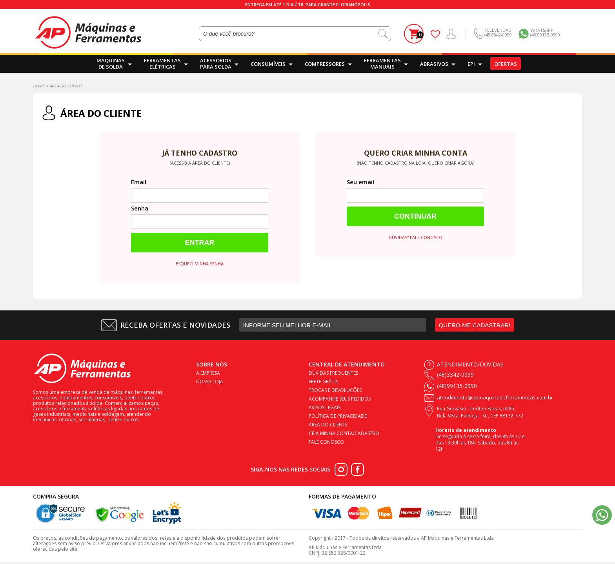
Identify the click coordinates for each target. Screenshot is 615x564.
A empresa (208, 373)
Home (39, 86)
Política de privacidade (338, 416)
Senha (139, 208)
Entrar (200, 243)
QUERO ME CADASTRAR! (475, 325)
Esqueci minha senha (200, 264)
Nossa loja (209, 381)
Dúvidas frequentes (333, 373)
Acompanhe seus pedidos (340, 398)
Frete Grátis (323, 381)
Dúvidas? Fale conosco (415, 237)
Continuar (415, 216)
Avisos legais (324, 407)
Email (138, 182)
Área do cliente (328, 424)
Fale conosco (326, 442)
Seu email (360, 182)
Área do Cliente (66, 86)
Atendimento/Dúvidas (470, 364)
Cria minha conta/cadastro (344, 433)
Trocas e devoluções (335, 390)
